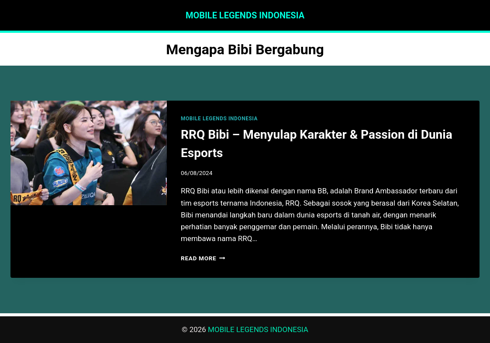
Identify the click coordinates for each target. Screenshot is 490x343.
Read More (203, 258)
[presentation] (88, 153)
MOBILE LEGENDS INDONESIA (219, 119)
